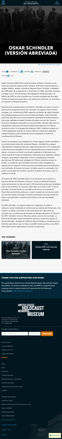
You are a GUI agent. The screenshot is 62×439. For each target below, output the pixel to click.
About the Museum (8, 420)
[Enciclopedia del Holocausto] (31, 3)
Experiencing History (7, 412)
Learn (3, 364)
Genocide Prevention (7, 383)
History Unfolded (6, 408)
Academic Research (7, 375)
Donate (4, 357)
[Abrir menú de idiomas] (8, 75)
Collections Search (7, 400)
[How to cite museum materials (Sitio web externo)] (7, 71)
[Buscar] (57, 3)
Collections (4, 371)
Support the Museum (7, 353)
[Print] (32, 71)
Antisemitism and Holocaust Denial (12, 386)
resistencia (46, 71)
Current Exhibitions (7, 346)
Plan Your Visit (5, 342)
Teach (3, 367)
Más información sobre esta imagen (49, 64)
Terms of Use (5, 430)
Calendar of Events (7, 350)
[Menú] (3, 3)
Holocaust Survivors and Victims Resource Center (16, 404)
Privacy (4, 435)
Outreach (4, 390)
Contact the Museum (8, 425)
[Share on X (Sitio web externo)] (19, 71)
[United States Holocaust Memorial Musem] (31, 310)
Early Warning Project (8, 416)
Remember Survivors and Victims (11, 379)
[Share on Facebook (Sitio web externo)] (22, 71)
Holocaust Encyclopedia (8, 397)
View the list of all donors (22, 291)
